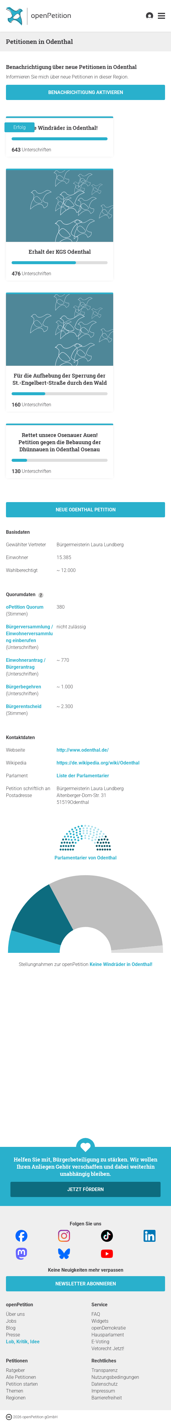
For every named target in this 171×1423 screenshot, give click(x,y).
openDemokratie (108, 1328)
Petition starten (22, 1384)
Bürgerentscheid (23, 850)
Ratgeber (15, 1370)
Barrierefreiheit (106, 1398)
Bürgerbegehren (23, 830)
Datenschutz (104, 1384)
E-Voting (100, 1341)
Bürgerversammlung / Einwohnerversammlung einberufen (29, 777)
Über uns (15, 1314)
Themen (14, 1391)
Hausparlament (107, 1335)
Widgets (99, 1321)
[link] (161, 16)
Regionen (16, 1398)
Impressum (103, 1391)
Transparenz (104, 1370)
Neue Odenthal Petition (86, 653)
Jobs (11, 1321)
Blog (10, 1328)
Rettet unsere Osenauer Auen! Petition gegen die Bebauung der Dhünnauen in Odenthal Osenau (59, 585)
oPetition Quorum (24, 750)
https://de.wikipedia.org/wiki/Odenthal (98, 906)
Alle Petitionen (21, 1377)
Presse (13, 1335)
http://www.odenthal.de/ (83, 893)
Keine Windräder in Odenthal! (59, 199)
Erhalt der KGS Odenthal (60, 323)
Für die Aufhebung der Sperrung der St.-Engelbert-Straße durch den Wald (60, 451)
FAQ (95, 1314)
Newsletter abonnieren (85, 1284)
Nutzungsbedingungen (115, 1377)
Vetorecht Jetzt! (107, 1348)
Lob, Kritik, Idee (23, 1341)
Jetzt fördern (85, 1189)
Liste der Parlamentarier (83, 919)
